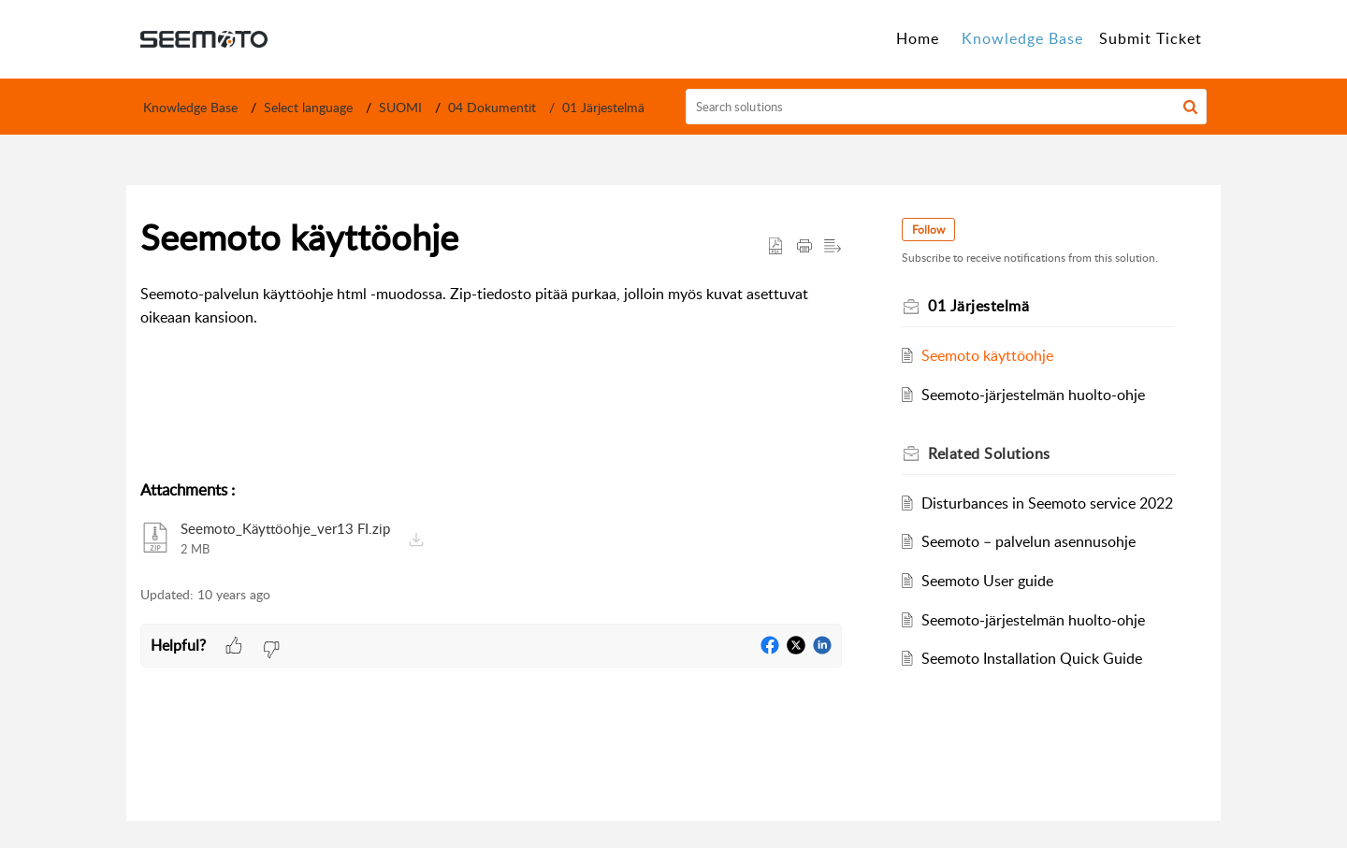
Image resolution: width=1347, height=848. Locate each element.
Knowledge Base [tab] (1022, 38)
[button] (1190, 106)
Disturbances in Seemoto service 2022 (1047, 503)
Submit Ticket (1150, 38)
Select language (308, 107)
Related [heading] (989, 453)
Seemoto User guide (987, 580)
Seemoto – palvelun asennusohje (1028, 541)
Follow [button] (928, 229)
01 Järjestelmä (603, 107)
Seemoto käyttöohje (987, 355)
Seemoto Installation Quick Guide (1031, 658)
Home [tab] (917, 38)
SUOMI (400, 107)
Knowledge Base (190, 107)
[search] (947, 106)
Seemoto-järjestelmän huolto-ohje (1033, 394)
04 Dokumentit (492, 107)
